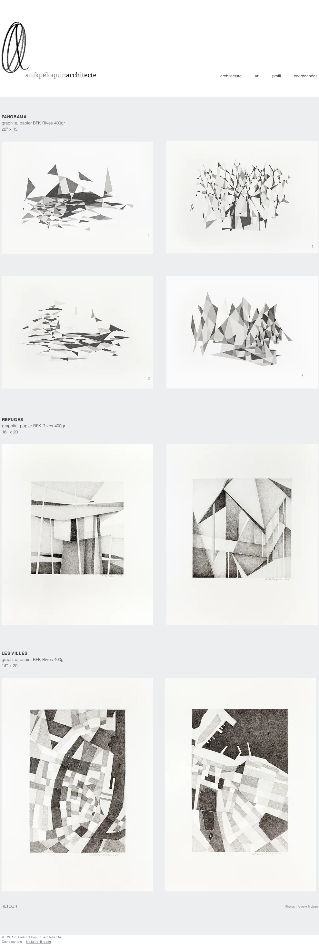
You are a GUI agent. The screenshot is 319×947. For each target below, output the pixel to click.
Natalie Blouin (38, 942)
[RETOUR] (13, 906)
